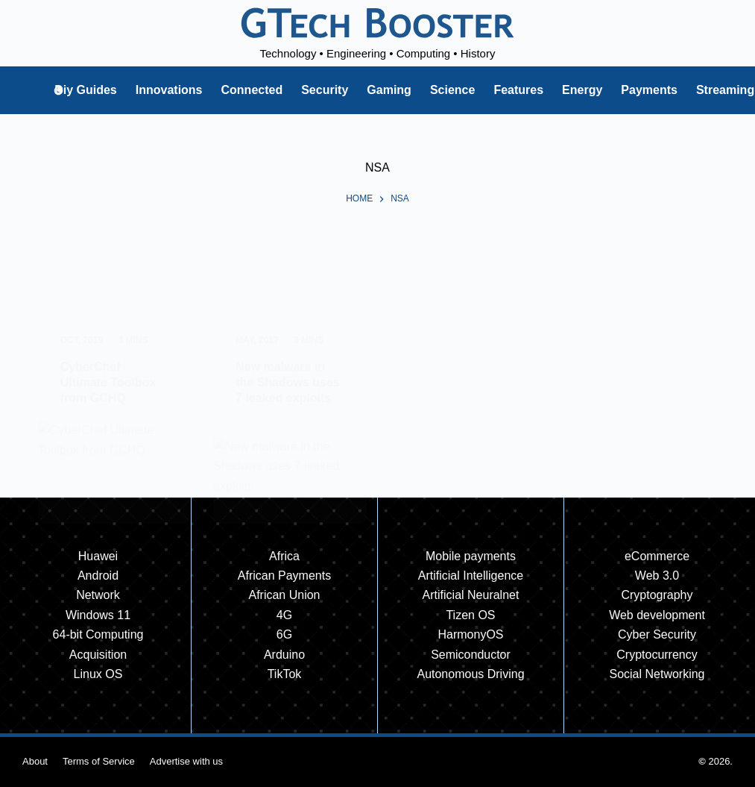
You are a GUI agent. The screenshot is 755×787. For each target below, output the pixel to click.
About (35, 761)
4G (284, 615)
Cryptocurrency (656, 654)
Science (452, 90)
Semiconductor (471, 654)
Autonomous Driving (470, 674)
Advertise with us (186, 761)
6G (284, 634)
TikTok (285, 674)
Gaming (389, 90)
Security (324, 90)
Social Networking (656, 674)
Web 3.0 (657, 575)
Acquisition (98, 654)
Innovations (169, 90)
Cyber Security (657, 634)
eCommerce (657, 556)
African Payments (284, 575)
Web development (657, 615)
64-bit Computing (98, 634)
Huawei (98, 556)
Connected (252, 90)
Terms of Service (99, 761)
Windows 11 (98, 615)
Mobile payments (471, 556)
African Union (284, 595)
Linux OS (98, 674)
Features (518, 90)
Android (98, 575)
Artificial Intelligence (470, 575)
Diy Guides (85, 90)
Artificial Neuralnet (471, 595)
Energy (582, 90)
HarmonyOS (470, 634)
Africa (284, 556)
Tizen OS (470, 615)
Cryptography (656, 595)
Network (98, 595)
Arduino (284, 654)
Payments (649, 90)
